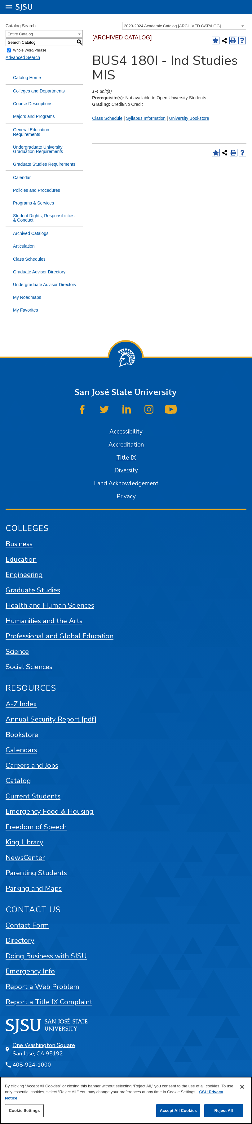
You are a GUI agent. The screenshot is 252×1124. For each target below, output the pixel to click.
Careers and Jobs (32, 765)
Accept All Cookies (178, 1110)
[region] (126, 1100)
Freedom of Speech (36, 827)
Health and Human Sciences (50, 605)
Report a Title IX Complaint (49, 1002)
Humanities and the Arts (44, 621)
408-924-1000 (32, 1064)
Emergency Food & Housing (50, 811)
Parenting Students (36, 873)
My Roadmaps (27, 297)
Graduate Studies (33, 590)
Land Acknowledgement (126, 483)
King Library (24, 842)
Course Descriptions (32, 103)
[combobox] (184, 25)
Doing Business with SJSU (46, 956)
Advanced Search (23, 57)
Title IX (126, 458)
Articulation (24, 246)
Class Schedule (107, 118)
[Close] (242, 1087)
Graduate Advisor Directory (39, 271)
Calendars (21, 750)
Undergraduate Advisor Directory (44, 284)
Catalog (18, 780)
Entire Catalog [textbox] (20, 34)
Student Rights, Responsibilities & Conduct (43, 218)
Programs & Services (33, 202)
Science (17, 651)
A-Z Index (21, 704)
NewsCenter (25, 857)
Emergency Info (30, 971)
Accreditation (126, 445)
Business (19, 544)
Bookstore (22, 735)
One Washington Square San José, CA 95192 (44, 1049)
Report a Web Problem (42, 986)
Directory (20, 940)
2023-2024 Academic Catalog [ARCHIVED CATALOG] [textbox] (172, 26)
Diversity (126, 470)
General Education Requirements (31, 132)
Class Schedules (29, 259)
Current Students (33, 796)
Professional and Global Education (59, 636)
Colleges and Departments (39, 90)
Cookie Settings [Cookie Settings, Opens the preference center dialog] (24, 1110)
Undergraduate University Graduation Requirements (38, 149)
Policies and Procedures (36, 190)
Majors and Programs (34, 116)
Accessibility (126, 432)
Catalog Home (27, 77)
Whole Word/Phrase (29, 50)
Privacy (126, 496)
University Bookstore (189, 118)
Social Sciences (29, 667)
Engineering (24, 574)
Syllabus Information (146, 118)
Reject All (223, 1110)
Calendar (22, 177)
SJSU (24, 7)
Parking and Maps (34, 888)
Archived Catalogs (30, 233)
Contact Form (27, 925)
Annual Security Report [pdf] (51, 719)
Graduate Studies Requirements (44, 164)
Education (21, 559)
